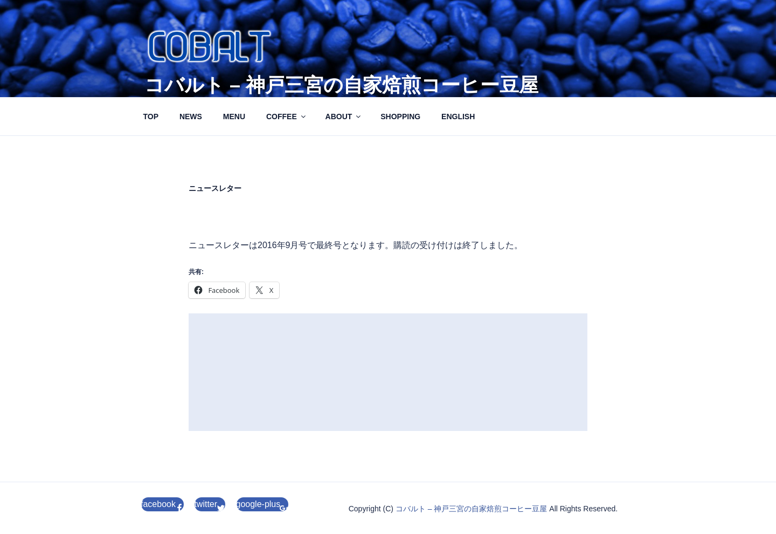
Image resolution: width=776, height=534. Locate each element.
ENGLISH (458, 116)
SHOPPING (400, 116)
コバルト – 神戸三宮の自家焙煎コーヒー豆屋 (341, 85)
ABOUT (344, 116)
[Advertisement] (388, 372)
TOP (151, 116)
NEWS (190, 116)
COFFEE (286, 116)
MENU (234, 116)
